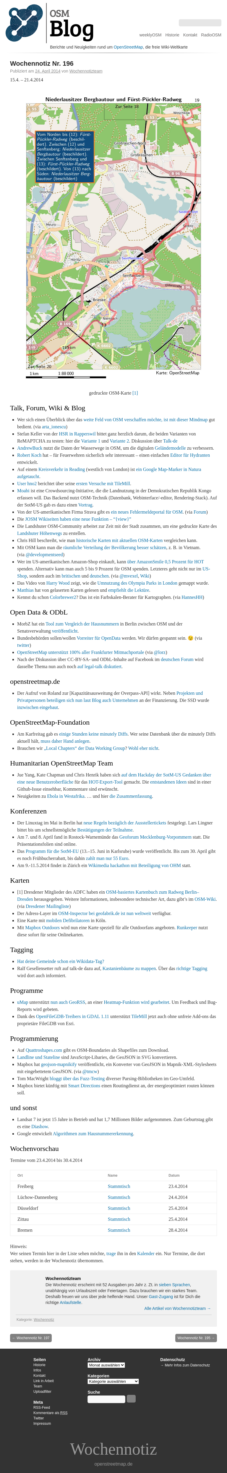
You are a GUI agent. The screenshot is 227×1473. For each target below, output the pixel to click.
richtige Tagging (191, 968)
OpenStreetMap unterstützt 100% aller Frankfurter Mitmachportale (80, 652)
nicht (153, 748)
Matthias (25, 590)
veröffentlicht (65, 630)
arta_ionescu (54, 426)
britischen (71, 575)
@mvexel (129, 575)
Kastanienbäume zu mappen (129, 968)
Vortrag (85, 504)
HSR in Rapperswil (77, 433)
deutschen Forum (177, 659)
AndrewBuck (29, 448)
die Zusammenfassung (131, 796)
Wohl (133, 748)
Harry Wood (58, 583)
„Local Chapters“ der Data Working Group (84, 748)
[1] (135, 392)
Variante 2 (119, 440)
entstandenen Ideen (168, 781)
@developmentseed (44, 554)
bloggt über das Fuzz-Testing (77, 1078)
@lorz (160, 652)
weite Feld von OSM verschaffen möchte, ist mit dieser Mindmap (145, 419)
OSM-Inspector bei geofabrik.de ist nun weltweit (104, 913)
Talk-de (170, 440)
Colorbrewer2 (63, 597)
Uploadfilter (42, 1392)
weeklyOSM (151, 35)
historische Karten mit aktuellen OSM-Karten (119, 540)
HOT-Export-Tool (106, 781)
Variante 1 (90, 440)
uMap (22, 1002)
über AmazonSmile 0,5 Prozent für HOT (165, 561)
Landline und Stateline (38, 1057)
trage (111, 1253)
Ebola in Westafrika (65, 796)
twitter (23, 645)
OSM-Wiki (204, 899)
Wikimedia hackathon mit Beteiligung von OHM (134, 865)
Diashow (39, 1126)
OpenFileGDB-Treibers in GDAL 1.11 (72, 1016)
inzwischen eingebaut (37, 707)
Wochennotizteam (86, 71)
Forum (200, 511)
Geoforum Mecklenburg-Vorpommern (155, 837)
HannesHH (191, 597)
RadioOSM (211, 35)
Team (37, 1386)
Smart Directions (84, 1085)
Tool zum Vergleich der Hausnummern (82, 623)
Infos (37, 1370)
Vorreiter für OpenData (98, 638)
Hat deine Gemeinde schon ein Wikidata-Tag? (60, 961)
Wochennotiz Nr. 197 (31, 1338)
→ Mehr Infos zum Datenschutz (185, 1365)
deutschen (99, 575)
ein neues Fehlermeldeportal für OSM (147, 511)
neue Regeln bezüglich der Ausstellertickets (124, 822)
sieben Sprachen (174, 1284)
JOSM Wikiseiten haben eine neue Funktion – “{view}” (78, 519)
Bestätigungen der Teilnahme (105, 829)
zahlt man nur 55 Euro (107, 858)
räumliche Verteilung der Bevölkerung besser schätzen (114, 547)
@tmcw (89, 1071)
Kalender (146, 1253)
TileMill (139, 1016)
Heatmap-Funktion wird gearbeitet (136, 1002)
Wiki (144, 575)
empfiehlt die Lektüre (128, 590)
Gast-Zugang (161, 1296)
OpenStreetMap (128, 47)
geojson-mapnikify (59, 1064)
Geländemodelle (170, 448)
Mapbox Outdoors (42, 927)
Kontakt (190, 35)
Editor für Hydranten (190, 455)
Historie (172, 35)
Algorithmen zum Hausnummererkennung (93, 1133)
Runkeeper (187, 927)
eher (144, 748)
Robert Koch (29, 455)
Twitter (38, 1418)
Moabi (23, 490)
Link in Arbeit (43, 1381)
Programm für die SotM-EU (52, 851)
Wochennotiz (44, 1320)
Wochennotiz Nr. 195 (196, 1338)
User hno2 (27, 483)
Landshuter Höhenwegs (39, 533)
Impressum (42, 1423)
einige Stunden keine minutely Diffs (93, 734)
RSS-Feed (41, 1408)
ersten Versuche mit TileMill (103, 483)
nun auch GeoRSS (68, 1002)
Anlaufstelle (70, 1302)
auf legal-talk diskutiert (99, 666)
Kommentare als (50, 1413)
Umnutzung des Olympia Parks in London (137, 583)
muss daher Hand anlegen (65, 741)
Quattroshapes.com (44, 1050)
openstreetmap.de (114, 1463)
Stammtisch (119, 1186)
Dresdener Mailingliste (47, 906)
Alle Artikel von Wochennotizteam (178, 1308)
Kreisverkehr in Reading (61, 469)
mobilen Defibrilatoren (68, 920)
